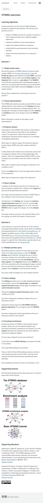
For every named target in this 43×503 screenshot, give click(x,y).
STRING (27, 26)
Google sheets (25, 242)
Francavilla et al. (32, 231)
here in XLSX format (32, 235)
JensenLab (5, 3)
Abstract (4, 462)
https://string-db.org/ (23, 73)
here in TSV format (16, 235)
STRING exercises (10, 15)
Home (16, 3)
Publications (32, 3)
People (23, 3)
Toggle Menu (6, 9)
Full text (10, 462)
